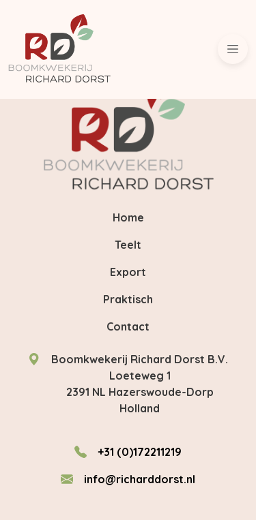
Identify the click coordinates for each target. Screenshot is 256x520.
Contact (128, 326)
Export (128, 272)
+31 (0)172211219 (140, 452)
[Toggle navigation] (233, 49)
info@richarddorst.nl (139, 479)
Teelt (128, 244)
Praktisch (128, 299)
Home (128, 217)
